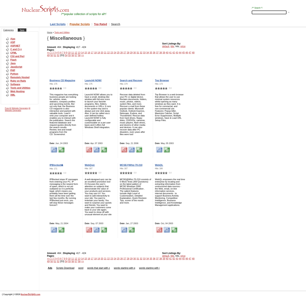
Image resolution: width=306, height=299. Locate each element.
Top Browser (162, 80)
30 (134, 52)
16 (89, 52)
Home (49, 32)
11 (72, 52)
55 (69, 55)
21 (105, 52)
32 (141, 52)
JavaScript (16, 66)
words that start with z (98, 268)
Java (13, 63)
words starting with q (124, 268)
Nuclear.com (30, 294)
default (165, 46)
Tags (22, 30)
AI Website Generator (17, 109)
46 (186, 52)
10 (69, 52)
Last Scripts (58, 24)
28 (128, 52)
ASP (12, 42)
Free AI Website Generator (16, 108)
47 (190, 52)
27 (125, 52)
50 (51, 55)
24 (115, 52)
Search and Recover (131, 80)
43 (177, 52)
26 (121, 52)
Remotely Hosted (19, 77)
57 (76, 55)
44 (180, 52)
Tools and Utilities (20, 88)
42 (173, 52)
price (182, 46)
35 (150, 52)
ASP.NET (15, 45)
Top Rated (100, 24)
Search (115, 24)
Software (15, 84)
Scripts (59, 268)
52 (58, 55)
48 (193, 52)
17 (92, 52)
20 (102, 52)
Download (68, 268)
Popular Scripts (80, 24)
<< (48, 52)
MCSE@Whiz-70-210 (131, 165)
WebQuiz (90, 165)
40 (167, 52)
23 (111, 52)
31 (137, 52)
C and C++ (16, 49)
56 (72, 55)
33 (144, 52)
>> (82, 55)
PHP (12, 70)
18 (95, 52)
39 (164, 52)
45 (183, 52)
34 (147, 52)
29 (131, 52)
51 (54, 55)
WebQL (159, 165)
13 (79, 52)
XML (12, 95)
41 (170, 52)
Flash (13, 59)
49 (48, 55)
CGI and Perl (17, 56)
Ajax (12, 38)
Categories (8, 30)
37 (157, 52)
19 (98, 52)
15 (85, 52)
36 (154, 52)
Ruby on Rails (18, 81)
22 (108, 52)
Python (14, 74)
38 (160, 52)
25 (118, 52)
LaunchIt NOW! (93, 80)
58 (79, 55)
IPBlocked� (56, 165)
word (80, 268)
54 (66, 55)
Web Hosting (17, 91)
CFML (13, 52)
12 (76, 52)
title (172, 46)
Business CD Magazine (62, 80)
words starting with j (149, 268)
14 (82, 52)
